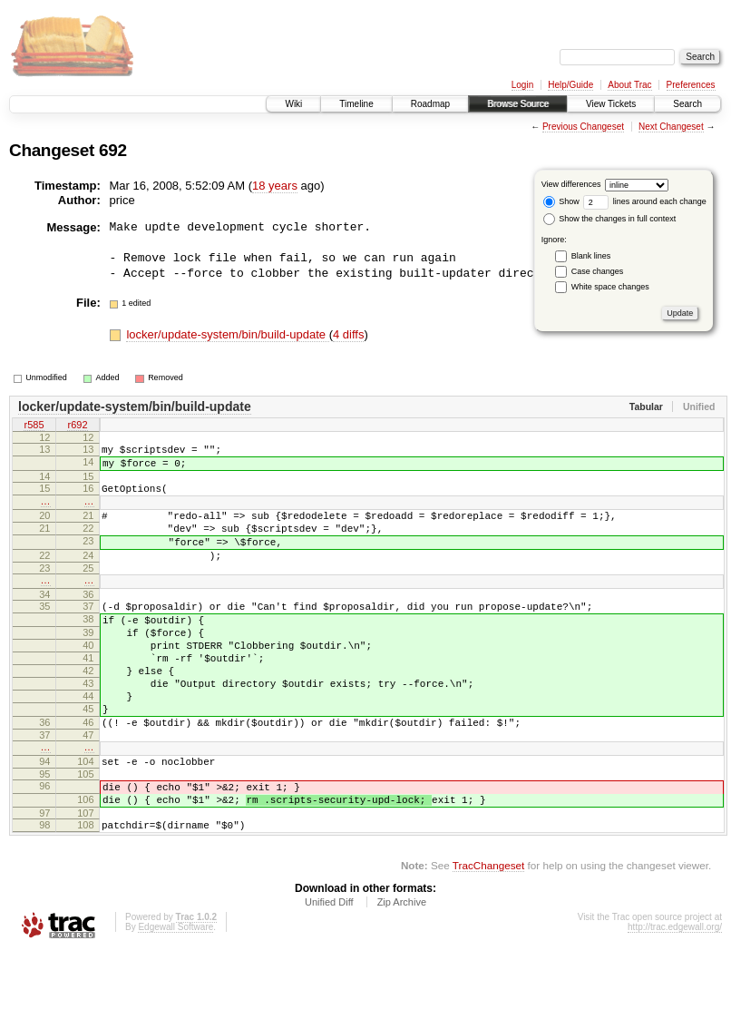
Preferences (691, 85)
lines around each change (645, 201)
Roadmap (430, 104)
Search (687, 104)
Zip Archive (401, 970)
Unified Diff (329, 970)
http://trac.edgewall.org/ (675, 995)
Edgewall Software (175, 995)
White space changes (610, 286)
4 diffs (348, 334)
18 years (274, 185)
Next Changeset (671, 127)
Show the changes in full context (610, 218)
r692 (77, 425)
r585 (34, 425)
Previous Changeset (583, 127)
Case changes (597, 271)
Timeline (356, 104)
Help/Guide (570, 85)
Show (561, 201)
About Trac (629, 85)
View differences (571, 184)
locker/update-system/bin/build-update (227, 334)
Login (522, 85)
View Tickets (611, 104)
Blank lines (591, 255)
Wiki (293, 104)
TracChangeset (488, 933)
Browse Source (518, 104)
